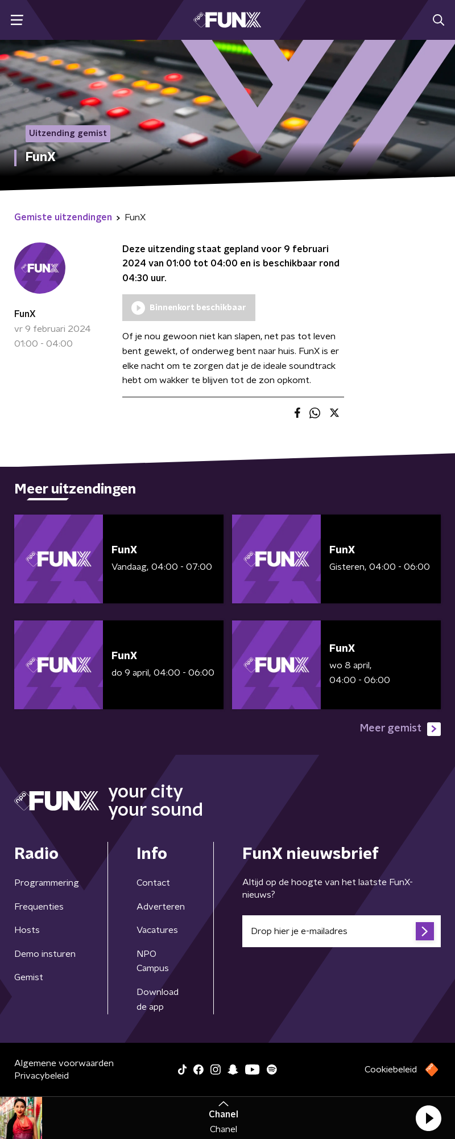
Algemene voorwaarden (64, 1063)
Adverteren (160, 906)
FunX (25, 314)
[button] (428, 1118)
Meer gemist (400, 729)
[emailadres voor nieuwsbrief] (341, 931)
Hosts (27, 930)
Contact (153, 882)
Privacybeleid (41, 1075)
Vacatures (157, 930)
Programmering (46, 882)
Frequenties (39, 906)
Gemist (28, 977)
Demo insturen (45, 954)
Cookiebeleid (391, 1069)
